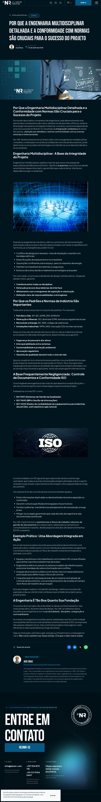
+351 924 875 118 (33, 767)
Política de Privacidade (25, 797)
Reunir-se (24, 747)
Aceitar (53, 795)
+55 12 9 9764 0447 (33, 773)
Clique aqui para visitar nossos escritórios (54, 769)
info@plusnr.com (13, 766)
